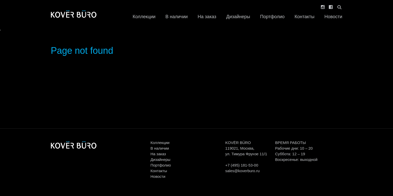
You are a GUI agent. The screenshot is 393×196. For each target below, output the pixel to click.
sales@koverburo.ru (242, 171)
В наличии (176, 16)
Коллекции (144, 16)
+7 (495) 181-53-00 (241, 165)
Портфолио (272, 16)
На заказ (207, 16)
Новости (333, 16)
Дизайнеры (238, 16)
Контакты (305, 16)
